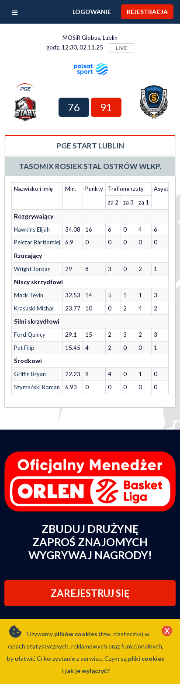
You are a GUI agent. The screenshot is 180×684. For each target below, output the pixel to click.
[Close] (166, 631)
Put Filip (24, 347)
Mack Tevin (28, 295)
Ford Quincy (29, 334)
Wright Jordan (32, 268)
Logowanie (92, 11)
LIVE (121, 48)
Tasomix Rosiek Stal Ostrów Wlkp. (90, 166)
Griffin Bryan (30, 373)
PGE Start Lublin (90, 145)
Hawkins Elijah (32, 229)
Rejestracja (147, 11)
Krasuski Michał (34, 308)
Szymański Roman (37, 387)
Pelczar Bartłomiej (37, 242)
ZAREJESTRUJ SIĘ (90, 593)
